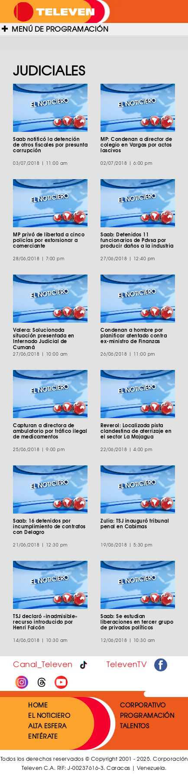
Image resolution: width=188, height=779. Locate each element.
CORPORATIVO (143, 704)
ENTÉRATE (43, 736)
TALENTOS (134, 725)
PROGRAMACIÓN (147, 715)
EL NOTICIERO (49, 715)
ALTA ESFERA (47, 725)
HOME (38, 704)
